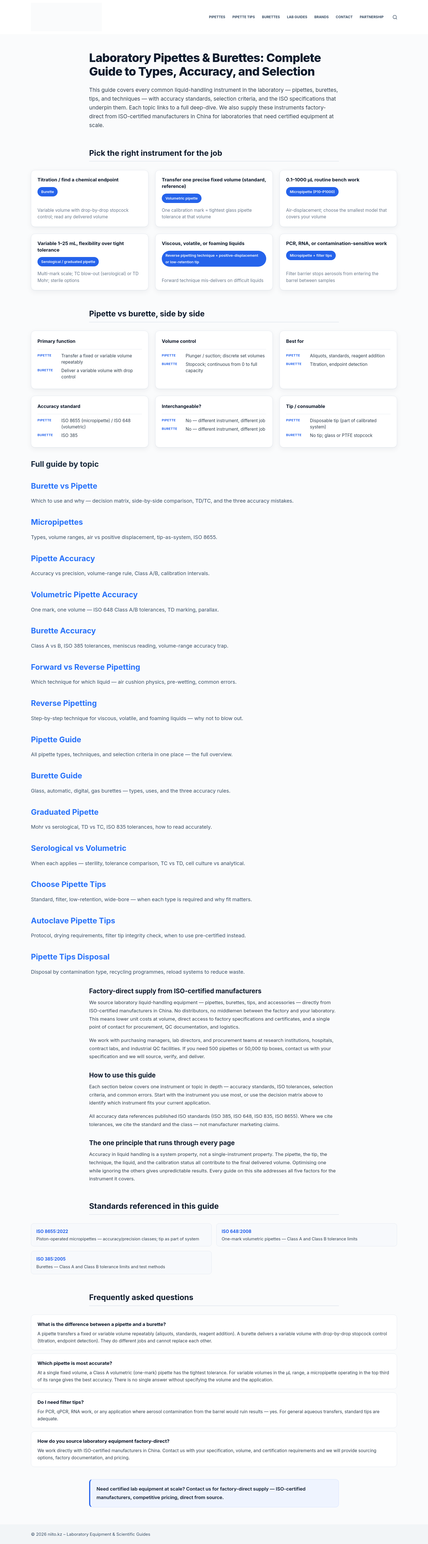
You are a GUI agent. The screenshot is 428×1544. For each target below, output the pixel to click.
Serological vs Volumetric (78, 848)
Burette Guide (56, 775)
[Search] (395, 17)
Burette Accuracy (63, 630)
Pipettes (217, 17)
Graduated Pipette (64, 812)
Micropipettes (57, 522)
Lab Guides (297, 17)
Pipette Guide (56, 739)
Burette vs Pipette (64, 486)
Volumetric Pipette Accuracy (84, 594)
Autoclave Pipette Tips (73, 920)
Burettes (271, 17)
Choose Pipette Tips (68, 884)
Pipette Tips (243, 17)
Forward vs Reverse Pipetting (85, 667)
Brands (321, 17)
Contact (344, 17)
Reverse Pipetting (64, 703)
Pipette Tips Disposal (70, 956)
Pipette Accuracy (63, 558)
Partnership (372, 17)
